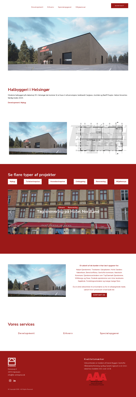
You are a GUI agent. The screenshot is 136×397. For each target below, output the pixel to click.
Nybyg (23, 102)
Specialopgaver (65, 7)
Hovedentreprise (57, 181)
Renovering (101, 181)
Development (37, 7)
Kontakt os (99, 295)
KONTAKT (119, 6)
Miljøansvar (81, 7)
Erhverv (50, 7)
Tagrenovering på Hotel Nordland (68, 211)
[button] (64, 231)
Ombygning (80, 181)
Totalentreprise (33, 181)
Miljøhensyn (121, 181)
